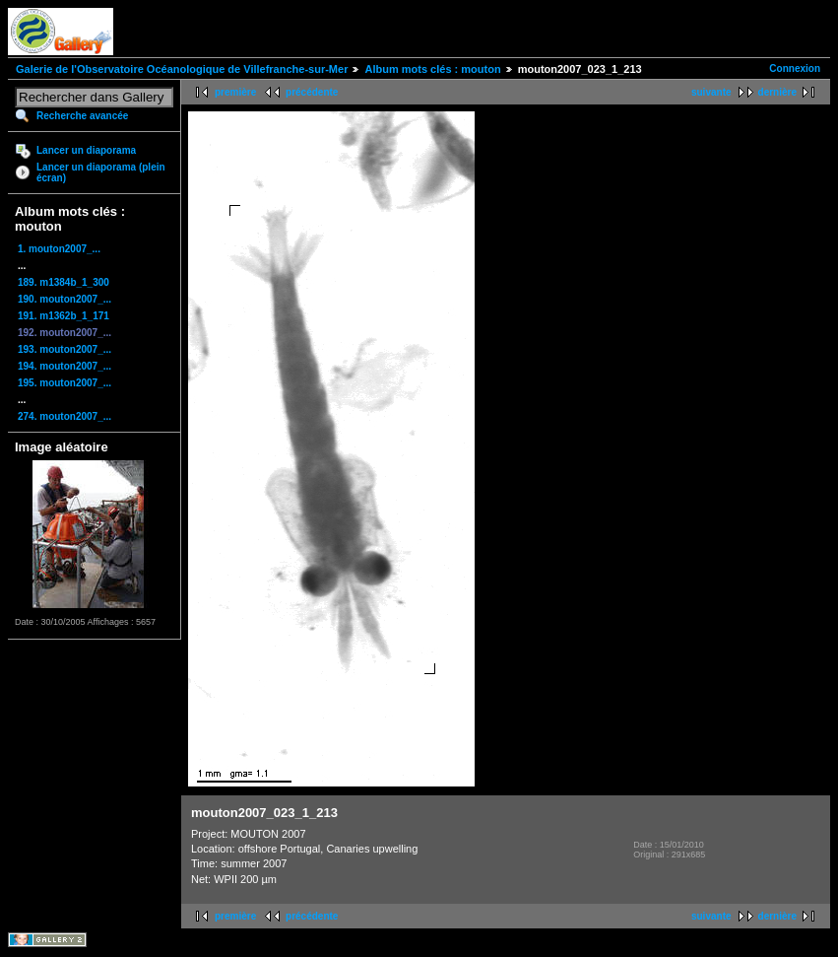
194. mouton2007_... (64, 366)
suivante (711, 92)
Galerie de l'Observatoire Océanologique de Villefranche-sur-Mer (182, 69)
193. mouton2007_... (64, 349)
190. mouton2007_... (64, 299)
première (235, 92)
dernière (777, 92)
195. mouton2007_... (64, 382)
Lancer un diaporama (86, 150)
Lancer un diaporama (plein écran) (100, 172)
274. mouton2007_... (64, 416)
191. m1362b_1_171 (63, 315)
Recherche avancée (82, 115)
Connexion (794, 68)
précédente (312, 92)
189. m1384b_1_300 (63, 282)
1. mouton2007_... (59, 248)
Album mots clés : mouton (432, 69)
